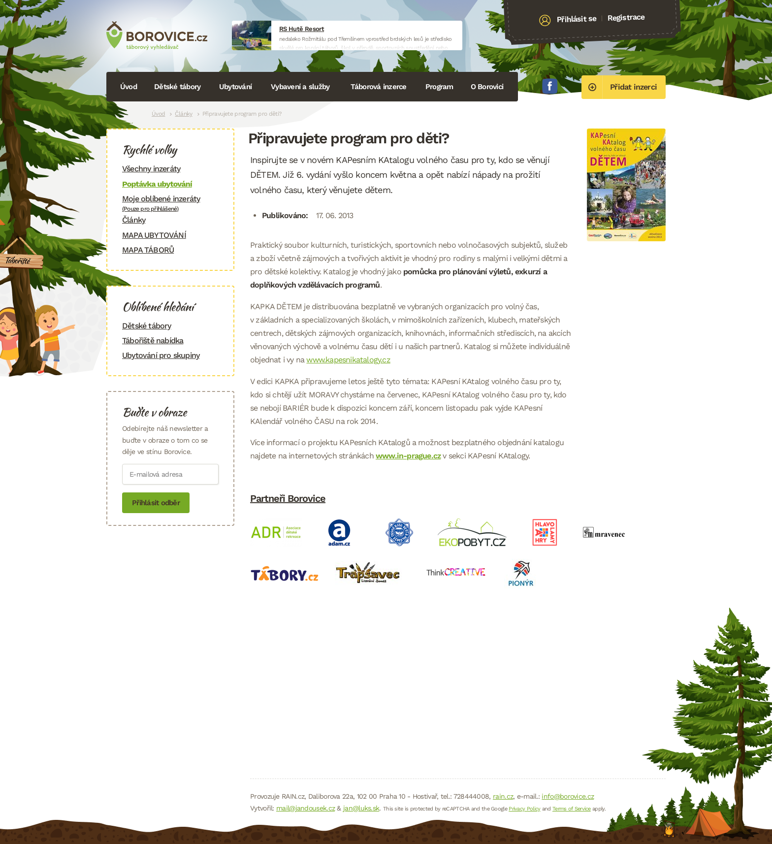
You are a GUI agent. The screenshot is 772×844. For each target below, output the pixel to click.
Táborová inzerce (379, 86)
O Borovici (487, 86)
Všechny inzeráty (151, 168)
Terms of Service (571, 809)
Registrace (626, 17)
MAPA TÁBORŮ (148, 250)
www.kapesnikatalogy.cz (348, 359)
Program (439, 86)
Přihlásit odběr (156, 502)
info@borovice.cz (568, 796)
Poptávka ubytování (157, 184)
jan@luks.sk (361, 808)
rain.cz (503, 796)
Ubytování (235, 86)
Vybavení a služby (300, 86)
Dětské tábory (177, 86)
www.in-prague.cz (408, 455)
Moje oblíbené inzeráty (170, 203)
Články (183, 113)
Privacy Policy (524, 809)
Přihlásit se (577, 19)
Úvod (128, 86)
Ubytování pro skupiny (160, 355)
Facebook (550, 86)
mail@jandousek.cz (305, 808)
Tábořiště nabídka (152, 340)
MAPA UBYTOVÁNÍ (154, 235)
